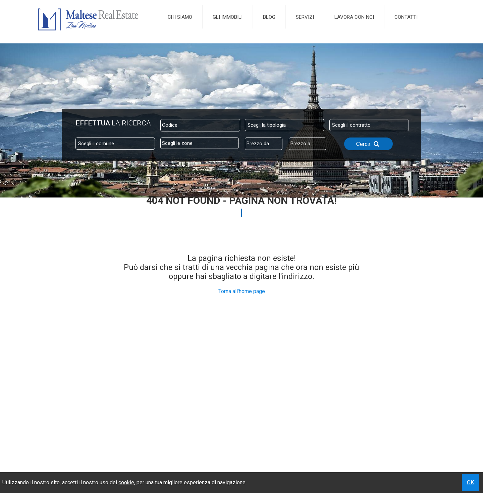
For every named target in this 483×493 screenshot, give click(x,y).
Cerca (368, 144)
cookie (126, 482)
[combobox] (284, 125)
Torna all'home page (241, 291)
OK (470, 482)
